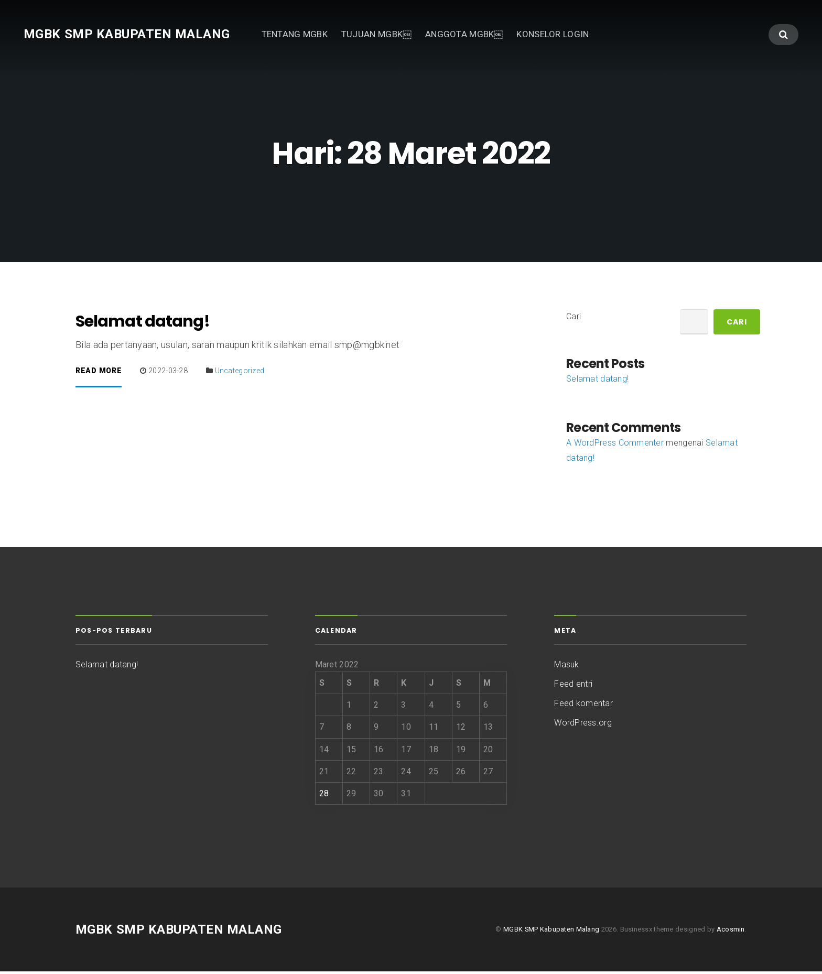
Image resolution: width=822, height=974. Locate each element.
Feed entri (573, 686)
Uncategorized (240, 373)
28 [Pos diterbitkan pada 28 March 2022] (324, 795)
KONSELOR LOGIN (552, 34)
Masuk (566, 667)
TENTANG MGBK (295, 34)
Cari (573, 318)
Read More (98, 373)
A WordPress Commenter (615, 445)
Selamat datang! (142, 324)
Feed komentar (583, 706)
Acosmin (731, 932)
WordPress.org (583, 725)
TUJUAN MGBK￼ (376, 34)
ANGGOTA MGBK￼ (464, 34)
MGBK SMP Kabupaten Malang (127, 34)
